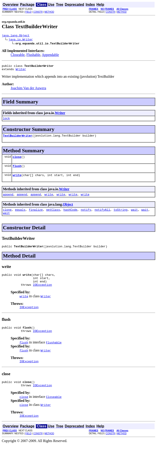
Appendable (50, 55)
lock (6, 121)
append (8, 200)
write (17, 180)
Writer (21, 71)
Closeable (18, 55)
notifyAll (102, 216)
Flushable (33, 55)
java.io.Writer (21, 40)
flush (17, 170)
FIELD (28, 12)
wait (134, 216)
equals (20, 216)
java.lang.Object (15, 36)
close (17, 161)
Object (68, 210)
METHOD (49, 12)
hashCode (70, 216)
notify (86, 216)
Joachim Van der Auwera (28, 90)
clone (7, 216)
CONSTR (38, 12)
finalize (36, 216)
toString (120, 216)
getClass (53, 216)
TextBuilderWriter (17, 139)
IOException (42, 295)
